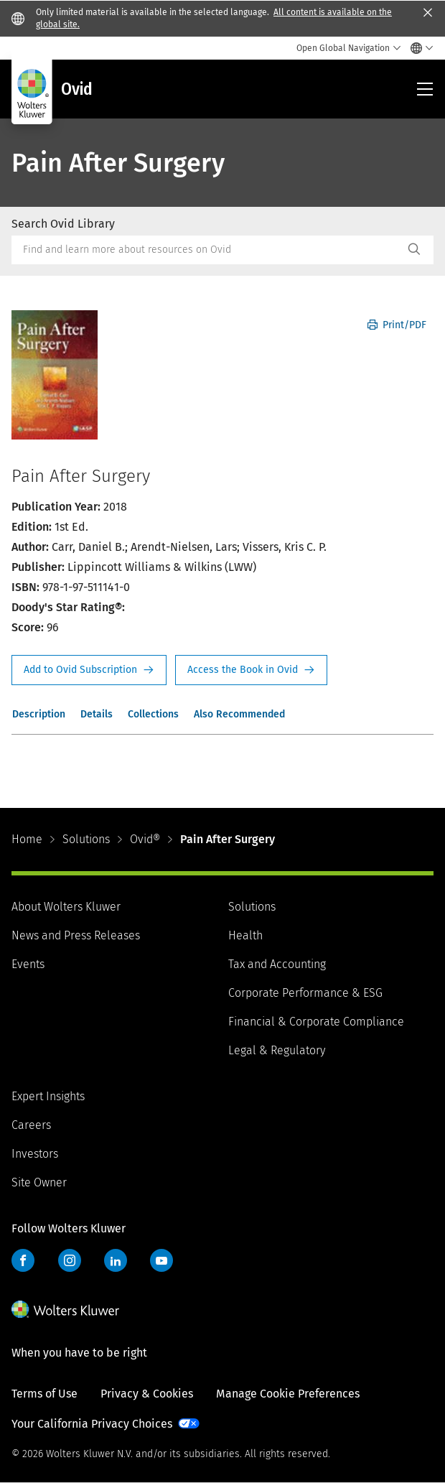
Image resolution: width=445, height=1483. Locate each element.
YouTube (161, 1260)
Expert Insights (48, 1096)
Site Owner (39, 1182)
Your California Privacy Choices (91, 1424)
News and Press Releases (75, 935)
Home (26, 839)
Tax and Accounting (277, 964)
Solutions (86, 839)
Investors (34, 1154)
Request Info (89, 670)
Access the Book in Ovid (251, 670)
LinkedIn (115, 1260)
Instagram (69, 1260)
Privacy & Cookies (146, 1393)
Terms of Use (44, 1393)
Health (245, 935)
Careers (31, 1125)
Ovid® (145, 839)
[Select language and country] (418, 48)
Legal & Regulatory (276, 1050)
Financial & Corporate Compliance (316, 1021)
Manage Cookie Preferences (288, 1393)
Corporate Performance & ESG (305, 993)
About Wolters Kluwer (66, 906)
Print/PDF (396, 325)
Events (27, 964)
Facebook (22, 1260)
